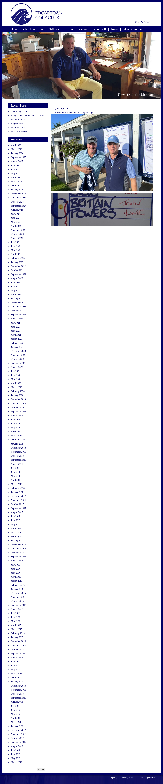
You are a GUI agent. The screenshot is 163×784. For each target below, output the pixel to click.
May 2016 (15, 573)
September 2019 (18, 411)
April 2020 (16, 383)
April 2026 (16, 145)
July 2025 (15, 165)
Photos (83, 29)
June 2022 (15, 286)
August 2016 (17, 560)
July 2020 (15, 371)
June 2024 (15, 218)
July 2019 (15, 419)
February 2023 (18, 258)
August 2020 (17, 367)
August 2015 (17, 609)
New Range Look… (20, 111)
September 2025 (18, 157)
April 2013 (16, 718)
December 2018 (18, 448)
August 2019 (17, 415)
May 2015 (15, 621)
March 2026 (16, 149)
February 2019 (18, 439)
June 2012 (15, 754)
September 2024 (18, 206)
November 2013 (18, 690)
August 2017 (17, 512)
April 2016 (16, 577)
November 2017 (18, 500)
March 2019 (16, 435)
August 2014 (17, 657)
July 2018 (15, 468)
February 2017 (18, 536)
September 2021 (18, 314)
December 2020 (18, 351)
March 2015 (16, 629)
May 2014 (15, 669)
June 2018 (15, 472)
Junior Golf (99, 29)
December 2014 (18, 641)
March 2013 (16, 722)
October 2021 (17, 310)
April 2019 (16, 431)
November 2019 (18, 403)
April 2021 (16, 335)
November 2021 (18, 306)
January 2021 (17, 347)
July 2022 (15, 282)
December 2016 (18, 544)
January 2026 (17, 153)
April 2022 (16, 294)
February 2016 (18, 585)
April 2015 (16, 625)
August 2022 (17, 278)
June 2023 (15, 246)
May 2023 (15, 250)
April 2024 (16, 226)
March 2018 (16, 484)
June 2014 (15, 665)
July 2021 (15, 322)
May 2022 (15, 290)
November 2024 (18, 197)
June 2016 (15, 569)
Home (14, 29)
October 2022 (17, 270)
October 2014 (17, 649)
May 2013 (15, 714)
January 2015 (17, 637)
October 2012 (17, 738)
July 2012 (15, 750)
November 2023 (18, 230)
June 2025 (15, 169)
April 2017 (16, 528)
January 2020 (17, 395)
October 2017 (17, 504)
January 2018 (17, 492)
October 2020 (17, 359)
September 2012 (18, 742)
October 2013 (17, 694)
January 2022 (17, 298)
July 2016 (15, 565)
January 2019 (17, 444)
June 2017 (15, 520)
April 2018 (16, 480)
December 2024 (18, 193)
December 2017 (18, 496)
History (69, 29)
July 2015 (15, 613)
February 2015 (18, 633)
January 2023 (17, 262)
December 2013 (18, 686)
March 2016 (16, 581)
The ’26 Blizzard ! (19, 131)
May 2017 (15, 524)
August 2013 (17, 702)
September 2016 (18, 556)
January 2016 (17, 589)
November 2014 (18, 645)
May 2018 (15, 476)
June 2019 (15, 423)
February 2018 (18, 488)
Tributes (54, 29)
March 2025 (16, 181)
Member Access (132, 29)
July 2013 (15, 706)
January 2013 (17, 726)
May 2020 (15, 379)
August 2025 (17, 161)
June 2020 (15, 375)
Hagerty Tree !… (19, 123)
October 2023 (17, 234)
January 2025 (17, 189)
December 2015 (18, 593)
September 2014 (18, 653)
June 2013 (15, 710)
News (114, 29)
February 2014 (18, 677)
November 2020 (18, 355)
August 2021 (17, 318)
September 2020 (18, 363)
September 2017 (18, 508)
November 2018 (18, 452)
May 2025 (15, 173)
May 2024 (15, 222)
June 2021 (15, 327)
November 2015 (18, 597)
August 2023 (17, 238)
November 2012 (18, 734)
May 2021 (15, 331)
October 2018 (17, 456)
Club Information (33, 29)
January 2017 (17, 540)
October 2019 (17, 407)
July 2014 (15, 661)
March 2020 (16, 387)
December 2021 (18, 302)
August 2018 (17, 464)
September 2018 (18, 460)
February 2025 (18, 185)
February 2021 (18, 343)
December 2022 (18, 266)
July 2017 (15, 516)
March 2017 (16, 532)
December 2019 (18, 399)
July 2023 (15, 242)
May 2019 (15, 427)
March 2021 (16, 339)
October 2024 (17, 201)
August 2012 (17, 746)
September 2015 (18, 605)
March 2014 (16, 673)
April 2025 (16, 177)
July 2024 (15, 214)
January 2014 (17, 681)
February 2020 (18, 391)
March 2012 (16, 762)
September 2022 (18, 274)
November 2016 (18, 548)
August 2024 (17, 210)
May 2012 (15, 758)
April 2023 (16, 254)
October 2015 (17, 601)
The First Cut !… (19, 127)
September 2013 (18, 698)
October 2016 (17, 552)
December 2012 (18, 730)
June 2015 (15, 617)
